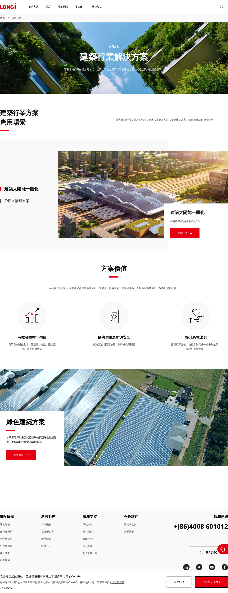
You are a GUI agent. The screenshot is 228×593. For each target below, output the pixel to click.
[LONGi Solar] (8, 7)
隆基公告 (46, 545)
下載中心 (88, 524)
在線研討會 (47, 531)
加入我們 (5, 553)
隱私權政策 (118, 582)
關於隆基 (5, 524)
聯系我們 (129, 531)
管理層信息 (6, 538)
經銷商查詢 (130, 524)
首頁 (2, 18)
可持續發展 (6, 545)
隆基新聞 (46, 538)
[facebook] (225, 567)
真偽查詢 (88, 538)
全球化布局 (6, 531)
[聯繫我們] (222, 549)
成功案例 (88, 531)
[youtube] (212, 567)
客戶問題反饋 (90, 553)
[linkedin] (186, 567)
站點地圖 (5, 560)
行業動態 (46, 524)
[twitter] (199, 567)
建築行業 (17, 18)
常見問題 (88, 545)
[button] (195, 7)
